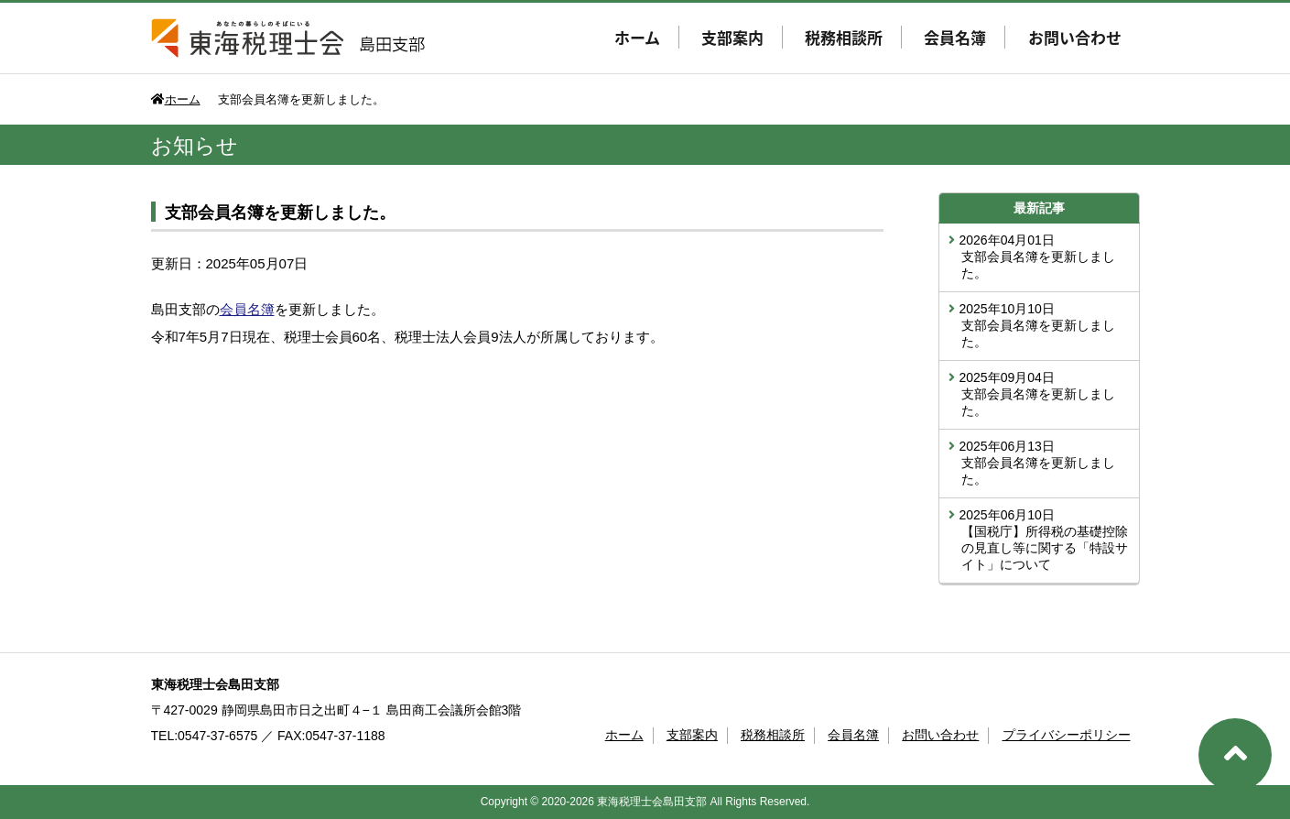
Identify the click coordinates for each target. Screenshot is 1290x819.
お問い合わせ (1075, 37)
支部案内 (732, 37)
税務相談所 (844, 37)
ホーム (637, 37)
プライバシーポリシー (1067, 734)
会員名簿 (955, 37)
